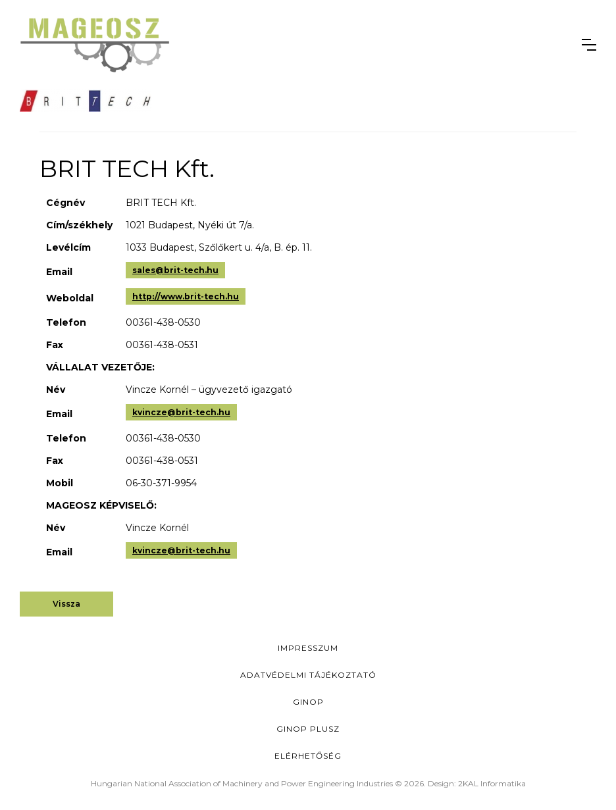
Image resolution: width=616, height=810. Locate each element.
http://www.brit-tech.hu (185, 296)
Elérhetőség (308, 756)
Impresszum (308, 648)
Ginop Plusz (308, 729)
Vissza (66, 604)
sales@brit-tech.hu (175, 270)
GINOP (308, 702)
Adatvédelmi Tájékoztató (308, 675)
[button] (589, 45)
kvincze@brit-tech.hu (181, 412)
